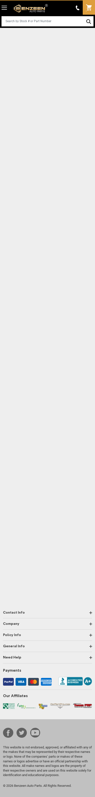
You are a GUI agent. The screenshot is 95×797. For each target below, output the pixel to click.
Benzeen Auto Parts (31, 8)
